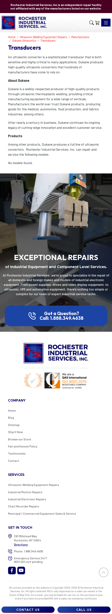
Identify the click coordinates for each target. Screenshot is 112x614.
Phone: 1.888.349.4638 (28, 551)
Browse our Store (19, 439)
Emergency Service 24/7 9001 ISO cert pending (30, 559)
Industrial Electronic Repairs (27, 499)
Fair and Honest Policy (22, 446)
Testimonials (16, 453)
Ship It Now (15, 432)
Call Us (84, 609)
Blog (11, 417)
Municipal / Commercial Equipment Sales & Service (42, 513)
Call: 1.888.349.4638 (62, 318)
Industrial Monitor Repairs (25, 492)
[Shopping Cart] (97, 22)
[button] (91, 22)
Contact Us (28, 609)
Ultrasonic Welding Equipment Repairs (33, 484)
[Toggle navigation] (106, 23)
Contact (13, 460)
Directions (21, 544)
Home (12, 410)
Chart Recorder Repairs (23, 506)
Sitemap (14, 425)
